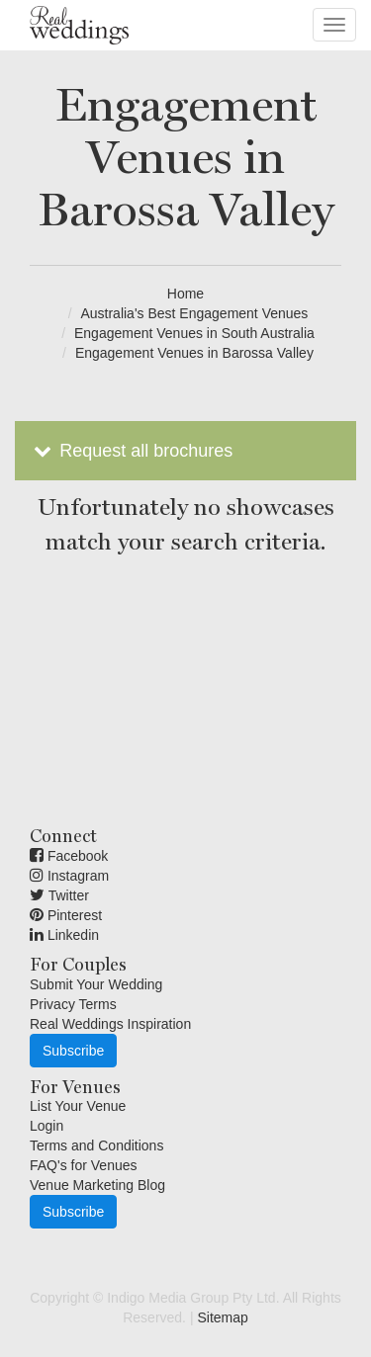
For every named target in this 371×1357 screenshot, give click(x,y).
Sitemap (222, 1317)
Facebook (69, 856)
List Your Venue (78, 1106)
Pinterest (66, 915)
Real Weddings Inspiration (110, 1024)
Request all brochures (131, 451)
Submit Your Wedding (96, 984)
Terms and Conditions (96, 1145)
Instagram (69, 876)
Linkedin (64, 935)
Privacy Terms (73, 1004)
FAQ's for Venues (84, 1165)
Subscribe (73, 1051)
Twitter (59, 895)
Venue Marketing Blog (97, 1185)
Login (46, 1126)
